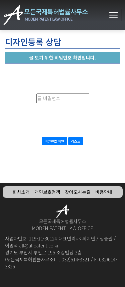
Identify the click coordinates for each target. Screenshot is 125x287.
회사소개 (21, 192)
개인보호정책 (47, 192)
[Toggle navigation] (114, 15)
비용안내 (104, 192)
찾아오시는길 (77, 192)
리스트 (75, 141)
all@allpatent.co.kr (39, 245)
